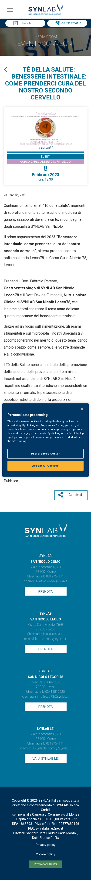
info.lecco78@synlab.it (52, 697)
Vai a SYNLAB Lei (45, 759)
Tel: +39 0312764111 (68, 23)
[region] (45, 440)
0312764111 (55, 576)
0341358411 (55, 634)
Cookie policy (45, 854)
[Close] (82, 409)
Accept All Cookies (45, 465)
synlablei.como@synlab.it (53, 748)
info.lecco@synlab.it (53, 639)
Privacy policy (45, 845)
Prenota (26, 23)
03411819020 (55, 692)
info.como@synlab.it (52, 581)
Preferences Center (45, 864)
